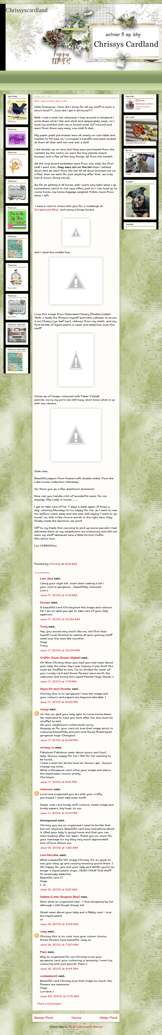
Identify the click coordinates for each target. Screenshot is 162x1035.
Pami (43, 952)
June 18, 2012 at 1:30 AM (59, 847)
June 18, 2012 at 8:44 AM (59, 968)
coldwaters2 (48, 976)
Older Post (109, 1018)
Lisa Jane (46, 578)
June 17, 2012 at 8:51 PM (58, 781)
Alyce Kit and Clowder (55, 688)
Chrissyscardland (27, 10)
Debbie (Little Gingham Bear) (60, 896)
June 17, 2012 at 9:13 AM (58, 595)
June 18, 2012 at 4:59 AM (59, 924)
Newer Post (43, 1018)
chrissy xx (47, 747)
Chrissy (141, 100)
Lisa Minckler (49, 855)
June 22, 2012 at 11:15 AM (59, 996)
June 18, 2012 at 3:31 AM (58, 889)
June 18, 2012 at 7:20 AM (59, 944)
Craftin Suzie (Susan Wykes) (60, 657)
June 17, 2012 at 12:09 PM (60, 650)
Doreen (45, 602)
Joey (43, 931)
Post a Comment (49, 1003)
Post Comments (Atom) (86, 1026)
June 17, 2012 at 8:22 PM (59, 702)
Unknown (46, 789)
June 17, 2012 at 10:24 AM (60, 619)
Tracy (43, 626)
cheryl (44, 709)
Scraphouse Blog (46, 209)
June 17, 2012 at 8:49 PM (59, 740)
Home (76, 1018)
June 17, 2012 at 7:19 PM (58, 681)
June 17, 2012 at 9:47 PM (58, 813)
